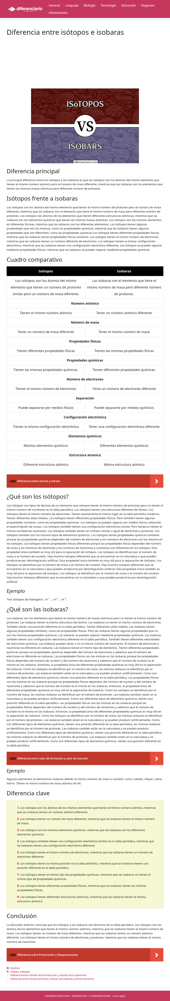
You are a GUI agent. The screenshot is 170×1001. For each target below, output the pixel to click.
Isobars (14, 971)
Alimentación (58, 13)
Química (15, 968)
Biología (89, 5)
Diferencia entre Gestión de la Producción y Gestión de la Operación (48, 975)
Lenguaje (71, 5)
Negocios (147, 5)
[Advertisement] (85, 59)
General (54, 5)
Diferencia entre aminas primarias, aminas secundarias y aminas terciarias (52, 978)
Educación (128, 5)
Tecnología (108, 5)
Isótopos (25, 971)
